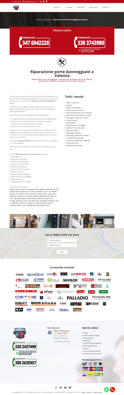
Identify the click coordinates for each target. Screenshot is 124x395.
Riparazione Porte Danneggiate (76, 125)
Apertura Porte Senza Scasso (75, 110)
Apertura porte (88, 338)
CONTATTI (105, 7)
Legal (83, 392)
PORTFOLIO (81, 7)
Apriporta (69, 105)
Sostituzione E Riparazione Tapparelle (78, 140)
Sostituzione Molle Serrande (75, 138)
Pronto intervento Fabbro (91, 335)
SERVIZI (56, 7)
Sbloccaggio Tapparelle (73, 133)
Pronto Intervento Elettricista (93, 343)
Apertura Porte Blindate (73, 108)
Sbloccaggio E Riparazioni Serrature (77, 118)
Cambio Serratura (71, 120)
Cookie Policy (97, 392)
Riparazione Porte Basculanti (75, 128)
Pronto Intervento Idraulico (92, 351)
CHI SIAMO (69, 7)
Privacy (89, 392)
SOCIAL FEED (93, 7)
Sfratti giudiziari (71, 123)
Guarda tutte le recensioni (62, 341)
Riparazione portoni (72, 143)
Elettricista (87, 341)
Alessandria (47, 19)
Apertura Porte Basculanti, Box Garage (78, 115)
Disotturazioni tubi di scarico (92, 353)
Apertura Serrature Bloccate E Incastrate (79, 113)
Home (38, 19)
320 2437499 (17, 1)
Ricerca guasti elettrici (90, 346)
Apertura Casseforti (72, 130)
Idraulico (86, 348)
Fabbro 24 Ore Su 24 (72, 103)
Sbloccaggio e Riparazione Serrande (77, 135)
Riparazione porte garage (74, 145)
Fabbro (86, 333)
